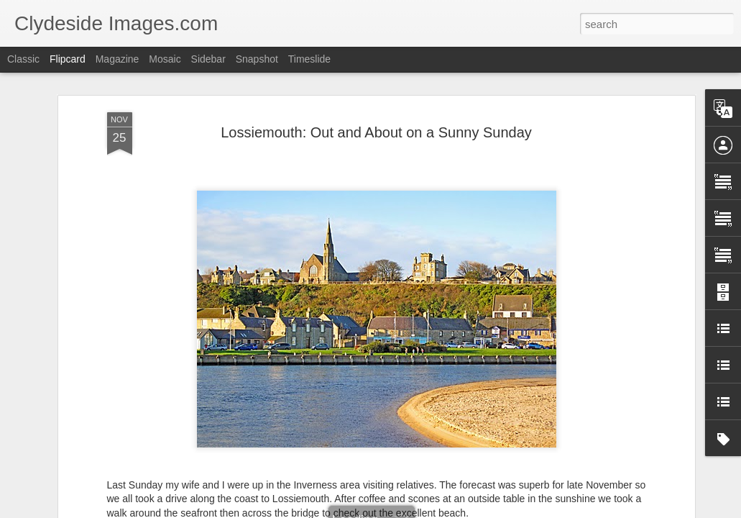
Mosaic (164, 59)
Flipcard (68, 59)
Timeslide (309, 59)
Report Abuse (457, 510)
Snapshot (257, 59)
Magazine (117, 59)
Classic (23, 59)
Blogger (415, 510)
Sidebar (208, 59)
